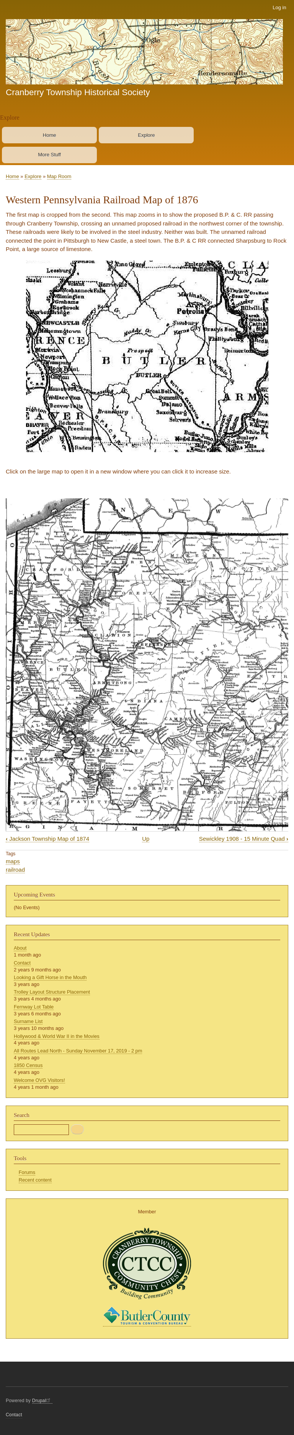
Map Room (59, 176)
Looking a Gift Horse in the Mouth (50, 977)
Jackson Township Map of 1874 (47, 838)
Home (49, 135)
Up (145, 838)
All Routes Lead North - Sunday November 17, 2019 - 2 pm (78, 1051)
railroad (15, 869)
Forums (27, 1172)
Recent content (35, 1180)
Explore (146, 135)
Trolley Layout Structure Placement (52, 992)
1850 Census (28, 1065)
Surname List (28, 1021)
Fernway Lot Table (34, 1007)
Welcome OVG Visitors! (39, 1080)
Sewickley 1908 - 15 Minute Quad (243, 838)
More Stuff (49, 154)
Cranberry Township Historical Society (78, 92)
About (20, 948)
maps (13, 861)
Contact (22, 963)
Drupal (42, 1400)
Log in (279, 7)
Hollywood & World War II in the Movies (57, 1036)
